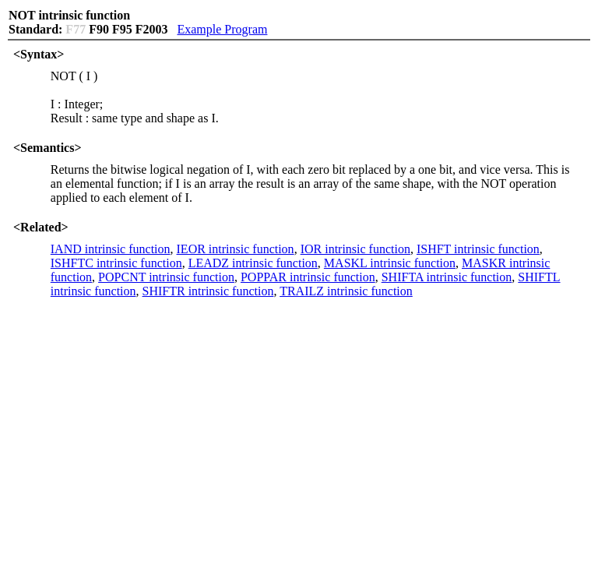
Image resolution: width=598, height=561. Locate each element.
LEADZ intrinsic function (253, 263)
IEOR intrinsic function (235, 249)
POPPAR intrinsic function (308, 277)
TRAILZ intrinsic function (346, 291)
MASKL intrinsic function (390, 263)
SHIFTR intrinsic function (208, 291)
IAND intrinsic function (111, 249)
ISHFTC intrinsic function (116, 263)
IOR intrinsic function (355, 249)
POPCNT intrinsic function (166, 277)
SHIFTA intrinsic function (447, 277)
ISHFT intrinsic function (478, 249)
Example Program (222, 29)
